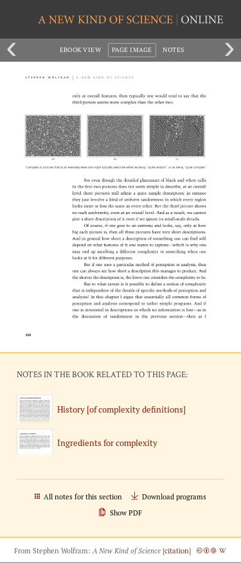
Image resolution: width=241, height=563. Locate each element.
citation (177, 550)
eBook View (81, 50)
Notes (173, 50)
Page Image (132, 50)
